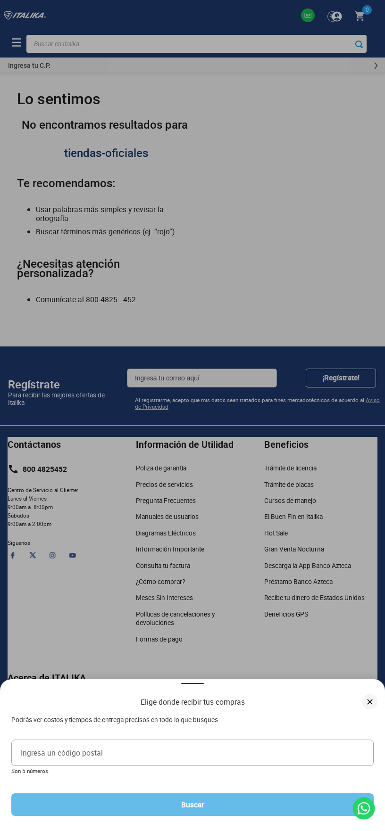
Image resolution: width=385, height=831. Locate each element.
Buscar (192, 804)
